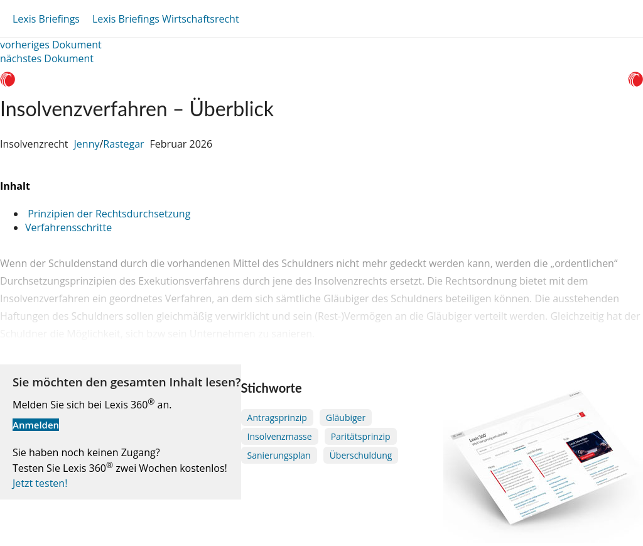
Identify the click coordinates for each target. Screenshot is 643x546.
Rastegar (123, 144)
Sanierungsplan (279, 455)
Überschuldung (361, 455)
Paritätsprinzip (361, 436)
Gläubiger (345, 417)
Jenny (87, 144)
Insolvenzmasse (279, 436)
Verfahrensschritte (68, 227)
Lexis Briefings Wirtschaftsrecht (165, 19)
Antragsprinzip (277, 417)
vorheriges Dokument (51, 45)
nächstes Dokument (47, 58)
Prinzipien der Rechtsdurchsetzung (107, 214)
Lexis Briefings (46, 19)
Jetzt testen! (40, 483)
